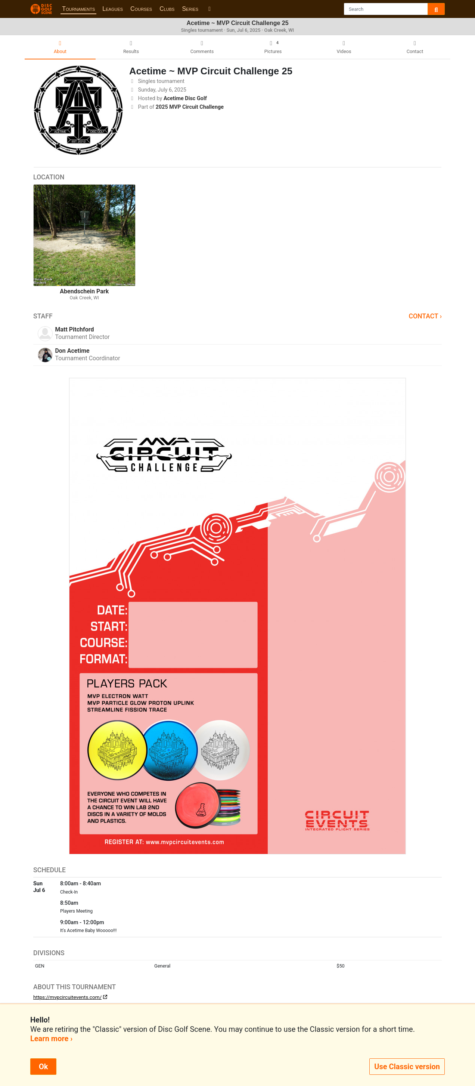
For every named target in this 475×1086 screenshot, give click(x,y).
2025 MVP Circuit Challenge (190, 107)
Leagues (112, 9)
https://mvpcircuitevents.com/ (67, 997)
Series (190, 9)
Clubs (166, 9)
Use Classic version (407, 1066)
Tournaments (78, 9)
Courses (141, 9)
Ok (43, 1066)
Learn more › (51, 1038)
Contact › (425, 316)
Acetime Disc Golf (185, 98)
